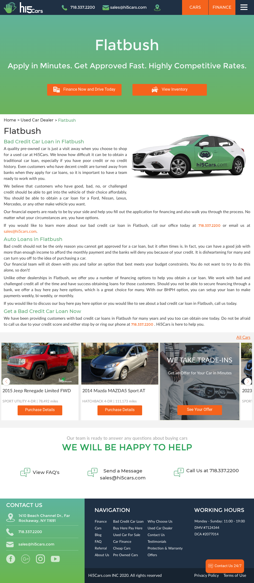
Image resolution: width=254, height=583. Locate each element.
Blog (98, 535)
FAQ (98, 542)
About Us (102, 555)
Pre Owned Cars (125, 555)
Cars (195, 7)
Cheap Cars (121, 548)
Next (248, 381)
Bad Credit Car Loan (128, 521)
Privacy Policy (206, 576)
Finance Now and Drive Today (84, 89)
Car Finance (122, 542)
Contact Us (156, 535)
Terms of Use (234, 576)
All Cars (243, 337)
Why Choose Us (160, 521)
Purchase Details (40, 409)
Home (10, 120)
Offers (152, 555)
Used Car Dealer (37, 120)
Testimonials (157, 542)
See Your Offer (200, 409)
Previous (6, 381)
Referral (101, 548)
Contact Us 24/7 (225, 566)
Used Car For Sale (126, 535)
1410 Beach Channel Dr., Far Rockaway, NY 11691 (38, 518)
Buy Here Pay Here (127, 528)
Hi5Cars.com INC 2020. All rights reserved (125, 576)
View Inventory (170, 89)
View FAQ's (46, 472)
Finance (222, 7)
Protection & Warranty (165, 548)
